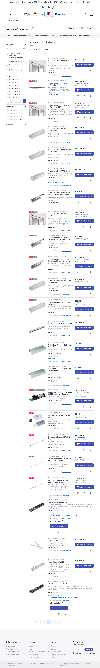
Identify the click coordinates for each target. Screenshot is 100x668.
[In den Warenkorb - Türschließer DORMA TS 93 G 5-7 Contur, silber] (84, 154)
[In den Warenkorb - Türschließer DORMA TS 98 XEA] (84, 175)
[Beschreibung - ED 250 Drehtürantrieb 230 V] (65, 614)
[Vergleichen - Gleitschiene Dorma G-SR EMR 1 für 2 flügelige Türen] (84, 471)
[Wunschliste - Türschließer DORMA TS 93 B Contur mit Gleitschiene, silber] (78, 250)
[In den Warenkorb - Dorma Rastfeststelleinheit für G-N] (84, 422)
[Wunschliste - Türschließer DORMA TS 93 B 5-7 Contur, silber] (78, 138)
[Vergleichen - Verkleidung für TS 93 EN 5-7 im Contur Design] (84, 378)
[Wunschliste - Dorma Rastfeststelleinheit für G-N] (78, 428)
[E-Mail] (78, 649)
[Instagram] (50, 635)
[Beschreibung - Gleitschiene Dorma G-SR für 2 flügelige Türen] (90, 450)
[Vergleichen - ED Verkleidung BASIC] (84, 571)
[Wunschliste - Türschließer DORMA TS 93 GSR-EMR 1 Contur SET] (78, 70)
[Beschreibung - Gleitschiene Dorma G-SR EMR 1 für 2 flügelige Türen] (90, 471)
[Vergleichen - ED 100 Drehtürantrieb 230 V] (59, 532)
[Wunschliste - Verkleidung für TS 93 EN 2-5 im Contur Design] (78, 354)
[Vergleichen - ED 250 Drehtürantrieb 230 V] (59, 614)
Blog (91, 15)
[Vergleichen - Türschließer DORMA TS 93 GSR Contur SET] (84, 227)
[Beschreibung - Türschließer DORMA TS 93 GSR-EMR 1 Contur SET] (90, 70)
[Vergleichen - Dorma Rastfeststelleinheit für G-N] (84, 428)
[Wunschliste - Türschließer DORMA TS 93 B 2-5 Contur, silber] (78, 294)
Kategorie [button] (9, 45)
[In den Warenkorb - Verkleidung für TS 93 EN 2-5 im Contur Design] (84, 349)
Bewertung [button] (10, 107)
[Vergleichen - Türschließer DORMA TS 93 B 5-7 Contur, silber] (84, 138)
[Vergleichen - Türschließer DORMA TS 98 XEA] (84, 181)
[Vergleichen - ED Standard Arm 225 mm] (84, 550)
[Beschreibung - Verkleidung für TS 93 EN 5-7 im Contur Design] (90, 378)
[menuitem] (19, 36)
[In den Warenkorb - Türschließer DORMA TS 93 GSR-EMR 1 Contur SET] (84, 65)
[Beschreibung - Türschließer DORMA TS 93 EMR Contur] (90, 96)
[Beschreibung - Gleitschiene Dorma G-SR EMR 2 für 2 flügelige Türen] (90, 493)
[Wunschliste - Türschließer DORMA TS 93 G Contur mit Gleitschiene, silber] (78, 272)
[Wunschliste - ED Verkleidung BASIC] (78, 571)
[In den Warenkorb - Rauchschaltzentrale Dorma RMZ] (84, 328)
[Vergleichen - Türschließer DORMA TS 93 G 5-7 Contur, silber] (84, 159)
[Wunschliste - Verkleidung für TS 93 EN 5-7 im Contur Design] (78, 378)
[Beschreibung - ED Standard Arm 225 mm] (90, 550)
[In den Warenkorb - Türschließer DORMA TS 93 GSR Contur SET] (84, 221)
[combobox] (46, 28)
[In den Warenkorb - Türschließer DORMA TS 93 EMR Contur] (84, 90)
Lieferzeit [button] (9, 124)
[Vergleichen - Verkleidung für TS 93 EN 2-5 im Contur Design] (84, 354)
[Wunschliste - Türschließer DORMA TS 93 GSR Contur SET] (78, 227)
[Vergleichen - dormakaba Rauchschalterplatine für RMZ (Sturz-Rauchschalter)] (84, 407)
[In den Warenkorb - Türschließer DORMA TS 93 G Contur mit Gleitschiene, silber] (84, 266)
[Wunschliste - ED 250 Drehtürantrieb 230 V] (53, 614)
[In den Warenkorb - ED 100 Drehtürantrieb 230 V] (59, 526)
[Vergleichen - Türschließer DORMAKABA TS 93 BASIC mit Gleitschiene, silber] (84, 202)
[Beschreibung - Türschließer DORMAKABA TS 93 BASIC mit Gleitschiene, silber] (90, 202)
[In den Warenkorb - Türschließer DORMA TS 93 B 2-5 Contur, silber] (84, 288)
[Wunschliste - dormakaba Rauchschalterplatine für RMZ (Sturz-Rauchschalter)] (78, 407)
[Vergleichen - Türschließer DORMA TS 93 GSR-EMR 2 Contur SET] (84, 118)
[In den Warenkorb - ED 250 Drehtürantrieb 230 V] (59, 608)
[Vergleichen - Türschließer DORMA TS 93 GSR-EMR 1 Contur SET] (84, 70)
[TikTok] (55, 635)
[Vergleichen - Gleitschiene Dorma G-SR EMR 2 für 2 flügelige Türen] (84, 493)
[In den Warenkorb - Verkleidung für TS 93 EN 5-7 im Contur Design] (84, 372)
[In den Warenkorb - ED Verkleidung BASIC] (84, 566)
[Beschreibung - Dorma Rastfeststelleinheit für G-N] (90, 428)
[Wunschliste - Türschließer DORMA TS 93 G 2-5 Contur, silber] (78, 315)
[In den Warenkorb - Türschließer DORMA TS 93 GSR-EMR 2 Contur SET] (84, 112)
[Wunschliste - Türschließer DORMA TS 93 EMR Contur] (78, 96)
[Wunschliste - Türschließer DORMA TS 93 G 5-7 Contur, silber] (78, 159)
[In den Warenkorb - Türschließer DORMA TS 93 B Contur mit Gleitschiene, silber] (84, 244)
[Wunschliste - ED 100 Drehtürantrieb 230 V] (53, 532)
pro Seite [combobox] (35, 622)
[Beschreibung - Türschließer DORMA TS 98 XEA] (90, 181)
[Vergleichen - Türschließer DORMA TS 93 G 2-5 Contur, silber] (84, 315)
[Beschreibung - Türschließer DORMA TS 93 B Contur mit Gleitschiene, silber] (90, 250)
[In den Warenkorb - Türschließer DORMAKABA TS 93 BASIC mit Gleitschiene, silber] (84, 196)
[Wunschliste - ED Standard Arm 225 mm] (78, 550)
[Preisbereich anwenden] (24, 101)
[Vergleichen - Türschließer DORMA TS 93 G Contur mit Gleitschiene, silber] (84, 272)
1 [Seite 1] (49, 622)
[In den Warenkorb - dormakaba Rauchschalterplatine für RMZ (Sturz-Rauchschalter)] (84, 401)
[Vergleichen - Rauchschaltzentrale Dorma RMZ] (84, 333)
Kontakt (70, 13)
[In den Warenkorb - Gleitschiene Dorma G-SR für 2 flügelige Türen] (84, 444)
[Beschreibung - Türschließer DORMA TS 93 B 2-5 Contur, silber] (90, 294)
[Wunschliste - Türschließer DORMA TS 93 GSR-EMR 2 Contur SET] (78, 118)
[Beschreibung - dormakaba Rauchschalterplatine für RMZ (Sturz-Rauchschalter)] (90, 407)
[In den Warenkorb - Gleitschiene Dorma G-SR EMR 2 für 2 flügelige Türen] (84, 487)
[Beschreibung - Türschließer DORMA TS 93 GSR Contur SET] (90, 227)
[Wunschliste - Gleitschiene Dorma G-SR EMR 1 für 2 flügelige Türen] (78, 471)
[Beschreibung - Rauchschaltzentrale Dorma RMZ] (90, 333)
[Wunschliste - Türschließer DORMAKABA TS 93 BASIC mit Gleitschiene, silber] (78, 202)
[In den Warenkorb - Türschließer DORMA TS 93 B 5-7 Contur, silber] (84, 132)
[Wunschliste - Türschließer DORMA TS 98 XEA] (78, 181)
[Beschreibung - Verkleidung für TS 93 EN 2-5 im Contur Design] (90, 354)
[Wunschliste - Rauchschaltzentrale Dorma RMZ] (78, 333)
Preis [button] (8, 76)
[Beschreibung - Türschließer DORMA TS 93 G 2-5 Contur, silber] (90, 315)
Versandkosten (66, 76)
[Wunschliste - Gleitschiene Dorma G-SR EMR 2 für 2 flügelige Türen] (78, 493)
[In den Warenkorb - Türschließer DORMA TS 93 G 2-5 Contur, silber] (84, 309)
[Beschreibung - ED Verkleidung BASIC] (90, 571)
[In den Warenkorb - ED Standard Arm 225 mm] (84, 544)
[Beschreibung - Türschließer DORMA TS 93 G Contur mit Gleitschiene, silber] (90, 272)
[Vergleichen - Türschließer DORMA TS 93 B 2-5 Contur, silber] (84, 294)
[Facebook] (45, 635)
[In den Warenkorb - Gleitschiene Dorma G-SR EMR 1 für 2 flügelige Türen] (84, 465)
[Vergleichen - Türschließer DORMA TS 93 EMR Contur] (84, 96)
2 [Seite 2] (53, 622)
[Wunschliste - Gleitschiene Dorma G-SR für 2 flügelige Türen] (78, 450)
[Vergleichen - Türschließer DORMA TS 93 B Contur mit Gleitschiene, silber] (84, 250)
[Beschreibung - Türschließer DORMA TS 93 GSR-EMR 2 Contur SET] (90, 118)
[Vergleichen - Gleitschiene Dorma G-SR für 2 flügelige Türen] (84, 450)
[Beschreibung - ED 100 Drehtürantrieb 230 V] (65, 532)
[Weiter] (58, 622)
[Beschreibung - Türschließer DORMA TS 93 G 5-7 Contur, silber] (90, 159)
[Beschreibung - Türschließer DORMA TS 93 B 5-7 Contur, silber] (90, 138)
